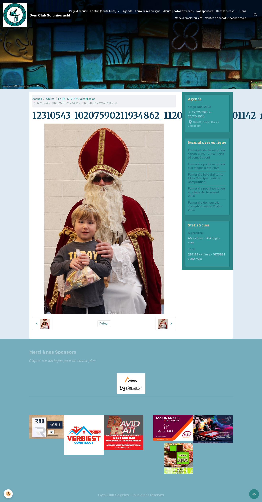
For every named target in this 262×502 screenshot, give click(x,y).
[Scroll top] (254, 494)
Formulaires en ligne (147, 11)
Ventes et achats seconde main (225, 18)
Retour (104, 323)
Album (50, 99)
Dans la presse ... (226, 11)
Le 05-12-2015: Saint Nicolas (76, 99)
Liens (243, 11)
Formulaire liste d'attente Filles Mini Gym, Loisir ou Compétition (205, 178)
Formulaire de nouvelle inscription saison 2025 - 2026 (205, 206)
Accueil (37, 99)
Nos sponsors (204, 11)
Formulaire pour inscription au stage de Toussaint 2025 (206, 192)
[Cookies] (8, 493)
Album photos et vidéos (178, 11)
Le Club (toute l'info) (103, 11)
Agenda (127, 11)
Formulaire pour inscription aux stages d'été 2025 (206, 166)
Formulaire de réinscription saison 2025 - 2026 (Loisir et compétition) (206, 153)
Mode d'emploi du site (188, 18)
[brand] (29, 15)
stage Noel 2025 (199, 107)
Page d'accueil (78, 11)
